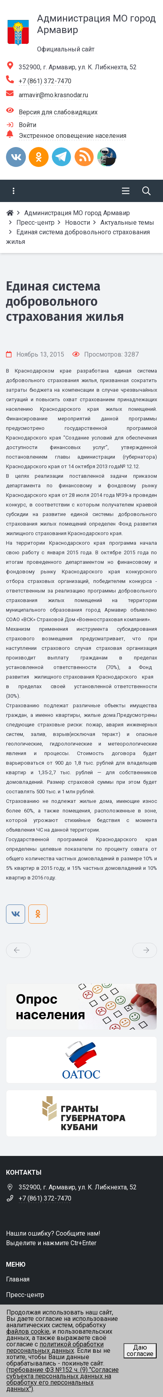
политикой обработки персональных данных (55, 1347)
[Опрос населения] (81, 1007)
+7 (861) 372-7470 (45, 81)
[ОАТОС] (81, 1060)
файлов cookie (27, 1331)
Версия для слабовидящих (58, 112)
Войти (27, 125)
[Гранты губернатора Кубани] (81, 1113)
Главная (17, 1279)
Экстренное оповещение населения (72, 135)
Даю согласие (140, 1351)
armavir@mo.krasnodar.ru (53, 95)
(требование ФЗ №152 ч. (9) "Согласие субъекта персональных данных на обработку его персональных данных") (62, 1379)
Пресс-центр (25, 1295)
